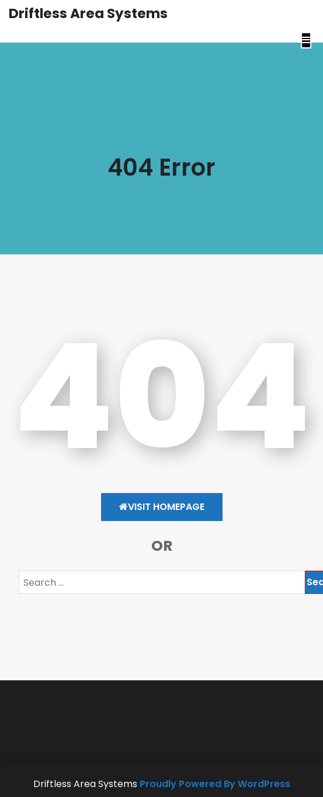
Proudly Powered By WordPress (215, 784)
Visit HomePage (161, 506)
